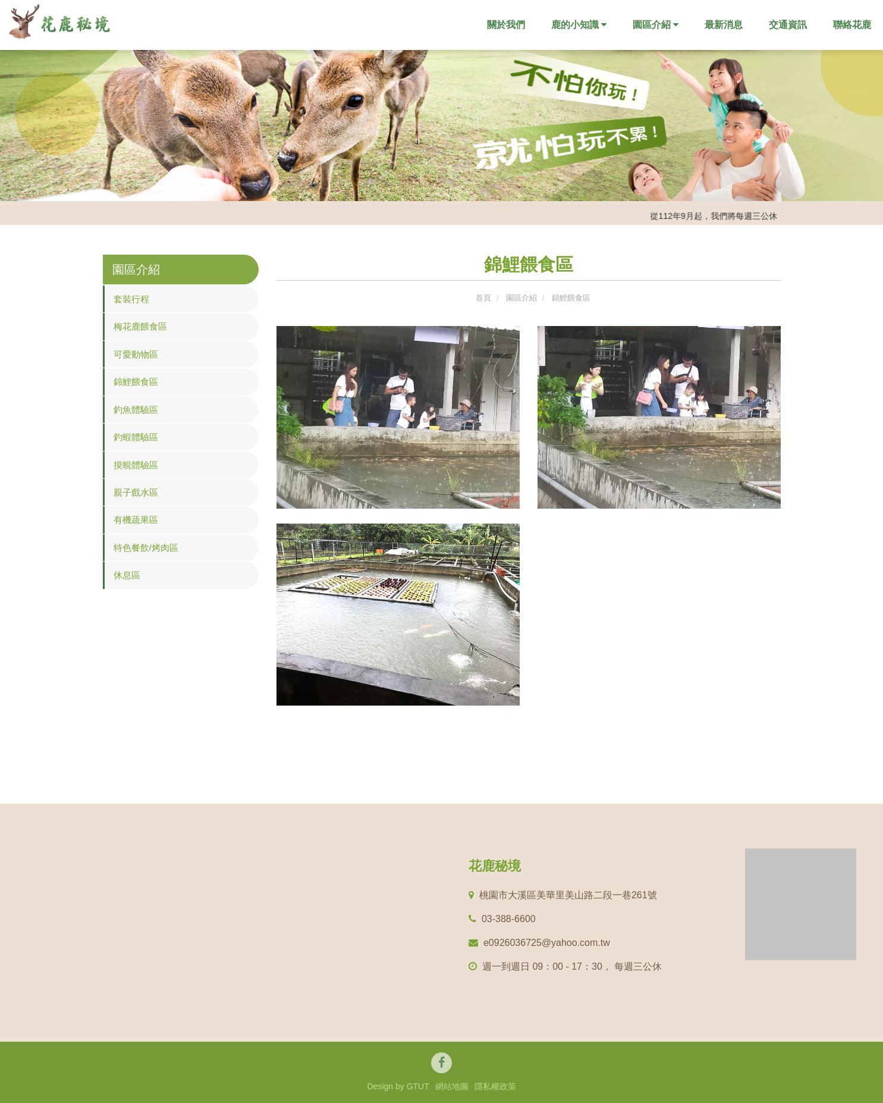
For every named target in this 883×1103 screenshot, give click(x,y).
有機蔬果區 (136, 520)
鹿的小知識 (579, 25)
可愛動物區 (136, 354)
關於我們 (506, 25)
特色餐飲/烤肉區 (146, 548)
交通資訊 (788, 25)
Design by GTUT (398, 1086)
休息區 (127, 575)
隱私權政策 (495, 1086)
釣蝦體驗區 (136, 437)
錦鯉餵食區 (136, 382)
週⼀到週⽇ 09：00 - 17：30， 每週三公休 (565, 966)
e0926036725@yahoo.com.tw (539, 943)
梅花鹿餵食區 (140, 326)
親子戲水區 (136, 492)
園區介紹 (655, 25)
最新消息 (724, 25)
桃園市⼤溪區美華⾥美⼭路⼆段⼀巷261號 (563, 895)
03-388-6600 (502, 919)
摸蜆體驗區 (136, 465)
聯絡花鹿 (852, 25)
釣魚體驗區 (136, 410)
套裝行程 (131, 299)
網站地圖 (452, 1086)
